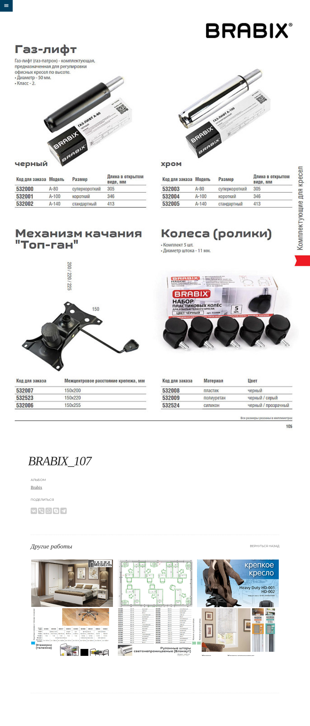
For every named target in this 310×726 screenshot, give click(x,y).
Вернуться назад (264, 546)
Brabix (36, 487)
